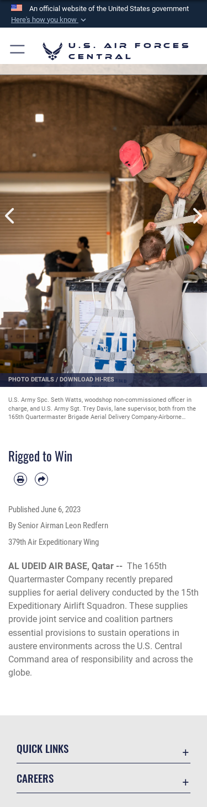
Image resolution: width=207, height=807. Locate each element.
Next (197, 216)
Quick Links (42, 748)
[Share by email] (41, 479)
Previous (10, 216)
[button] (49, 19)
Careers (35, 778)
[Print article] (20, 479)
